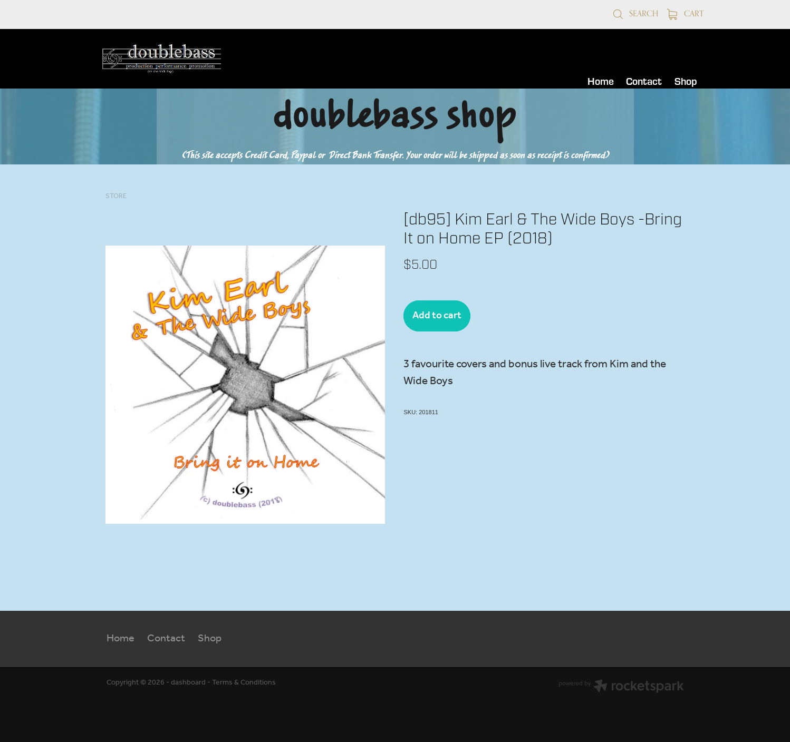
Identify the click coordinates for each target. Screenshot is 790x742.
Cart (685, 13)
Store (116, 196)
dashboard (188, 683)
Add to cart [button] (436, 315)
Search (635, 13)
